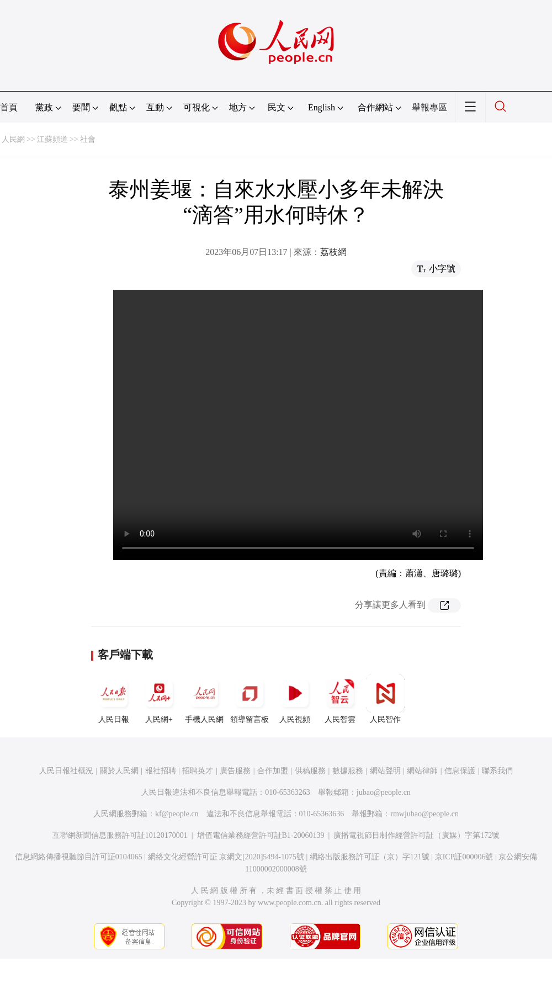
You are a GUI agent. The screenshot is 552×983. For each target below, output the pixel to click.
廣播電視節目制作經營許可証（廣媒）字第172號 (416, 835)
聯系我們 (497, 771)
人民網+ (159, 699)
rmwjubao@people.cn (424, 814)
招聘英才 (197, 771)
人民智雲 (340, 699)
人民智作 (385, 699)
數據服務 (347, 771)
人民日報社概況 (66, 771)
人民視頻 (294, 699)
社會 (87, 139)
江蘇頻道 (52, 139)
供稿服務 (310, 771)
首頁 (9, 107)
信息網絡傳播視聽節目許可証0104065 (78, 857)
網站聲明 (385, 771)
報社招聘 (160, 771)
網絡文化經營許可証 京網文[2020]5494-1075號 (226, 857)
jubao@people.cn (384, 792)
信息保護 (459, 771)
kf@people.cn (177, 814)
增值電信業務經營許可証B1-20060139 (261, 835)
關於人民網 (119, 771)
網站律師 (422, 771)
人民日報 (113, 699)
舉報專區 (429, 107)
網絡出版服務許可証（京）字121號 (369, 857)
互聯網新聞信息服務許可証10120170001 (120, 835)
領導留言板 (249, 699)
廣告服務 (235, 771)
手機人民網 (204, 699)
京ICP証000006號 (464, 857)
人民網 (13, 139)
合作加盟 (272, 771)
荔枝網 (333, 252)
